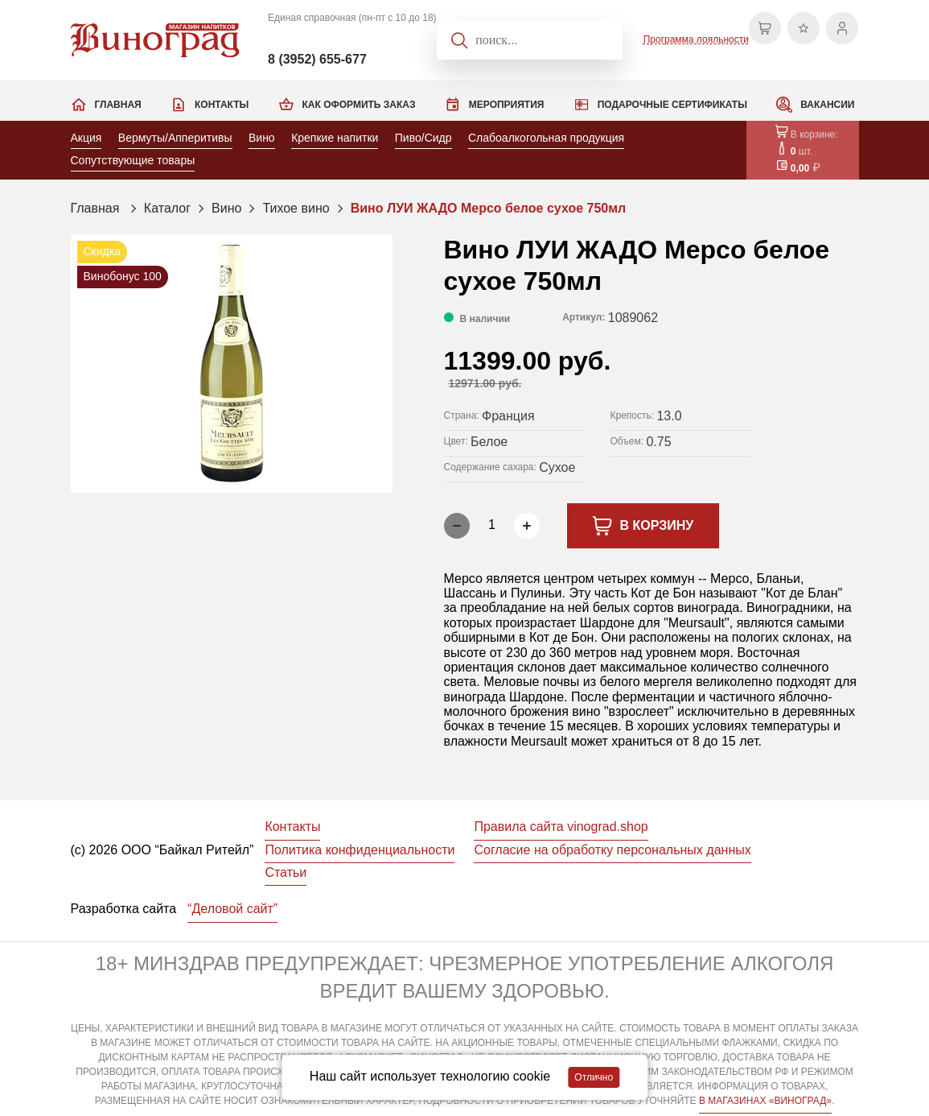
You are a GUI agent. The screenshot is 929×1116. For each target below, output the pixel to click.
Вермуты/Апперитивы (175, 137)
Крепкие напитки (334, 137)
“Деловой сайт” (232, 909)
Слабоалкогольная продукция (546, 137)
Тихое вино (295, 208)
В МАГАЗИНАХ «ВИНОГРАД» (765, 1100)
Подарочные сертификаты (672, 104)
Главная (118, 104)
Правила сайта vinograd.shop (560, 826)
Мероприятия (507, 104)
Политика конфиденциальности (359, 850)
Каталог (167, 208)
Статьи (285, 872)
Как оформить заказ (359, 104)
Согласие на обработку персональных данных (612, 850)
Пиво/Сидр (423, 137)
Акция (86, 137)
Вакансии (827, 104)
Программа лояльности (696, 39)
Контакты (222, 104)
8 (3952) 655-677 (317, 59)
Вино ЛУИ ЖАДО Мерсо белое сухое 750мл (489, 208)
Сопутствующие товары (133, 160)
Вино (262, 137)
